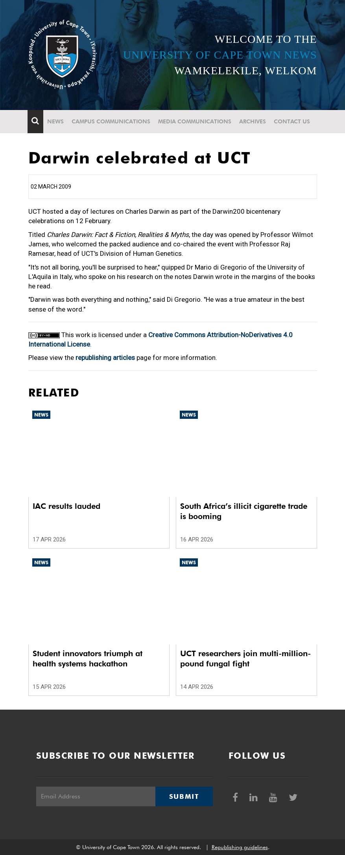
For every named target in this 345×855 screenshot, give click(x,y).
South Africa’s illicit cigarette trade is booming (243, 511)
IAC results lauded (66, 506)
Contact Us (293, 121)
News (56, 121)
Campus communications (111, 121)
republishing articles (105, 357)
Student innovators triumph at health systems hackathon (87, 658)
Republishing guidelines (240, 847)
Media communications (195, 121)
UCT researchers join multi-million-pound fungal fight (245, 658)
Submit (184, 796)
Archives (253, 121)
